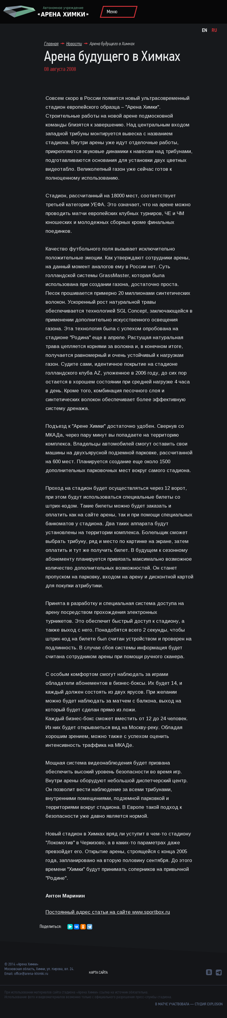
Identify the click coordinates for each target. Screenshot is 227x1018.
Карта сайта (98, 972)
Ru (214, 30)
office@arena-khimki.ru (31, 973)
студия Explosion (209, 1004)
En (204, 30)
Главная (51, 43)
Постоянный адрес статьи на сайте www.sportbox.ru (108, 912)
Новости (74, 43)
